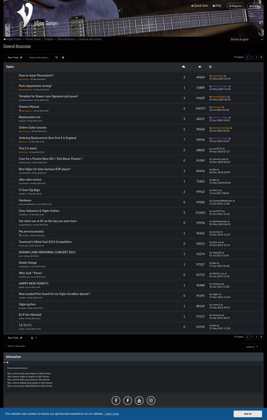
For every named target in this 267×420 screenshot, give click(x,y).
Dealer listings (28, 262)
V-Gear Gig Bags (29, 189)
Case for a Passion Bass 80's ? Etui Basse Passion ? (51, 158)
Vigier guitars (27, 303)
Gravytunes (25, 131)
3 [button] (256, 56)
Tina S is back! (28, 147)
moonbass (25, 183)
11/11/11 (25, 324)
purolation (25, 78)
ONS (26, 235)
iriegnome (28, 110)
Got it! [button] (248, 413)
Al (22, 255)
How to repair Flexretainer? (36, 74)
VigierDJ (217, 251)
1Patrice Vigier (220, 85)
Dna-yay (24, 245)
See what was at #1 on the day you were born (48, 220)
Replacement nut (29, 116)
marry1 (216, 303)
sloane (23, 307)
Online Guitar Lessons (33, 127)
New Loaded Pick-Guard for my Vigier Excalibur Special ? (55, 293)
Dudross (24, 214)
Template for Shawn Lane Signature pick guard (48, 95)
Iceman (216, 231)
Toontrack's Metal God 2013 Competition (45, 241)
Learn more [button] (112, 413)
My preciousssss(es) (31, 230)
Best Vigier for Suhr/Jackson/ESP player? (45, 168)
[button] (261, 56)
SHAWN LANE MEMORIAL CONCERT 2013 (47, 251)
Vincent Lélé (25, 162)
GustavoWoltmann (28, 203)
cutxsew (217, 106)
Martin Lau (25, 276)
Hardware (25, 199)
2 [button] (252, 56)
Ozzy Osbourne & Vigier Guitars (39, 210)
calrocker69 (25, 172)
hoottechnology (221, 127)
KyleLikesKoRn (26, 89)
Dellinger (24, 151)
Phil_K (23, 193)
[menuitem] (216, 5)
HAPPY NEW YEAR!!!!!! (33, 282)
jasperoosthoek (27, 99)
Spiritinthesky (26, 224)
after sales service (30, 179)
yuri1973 (217, 147)
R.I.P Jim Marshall (30, 314)
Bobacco (24, 141)
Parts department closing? (35, 85)
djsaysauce (25, 266)
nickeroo (217, 283)
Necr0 (23, 120)
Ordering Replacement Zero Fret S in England (47, 137)
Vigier (23, 297)
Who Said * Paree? (30, 272)
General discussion (17, 45)
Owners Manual (29, 106)
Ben (215, 168)
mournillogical (220, 95)
